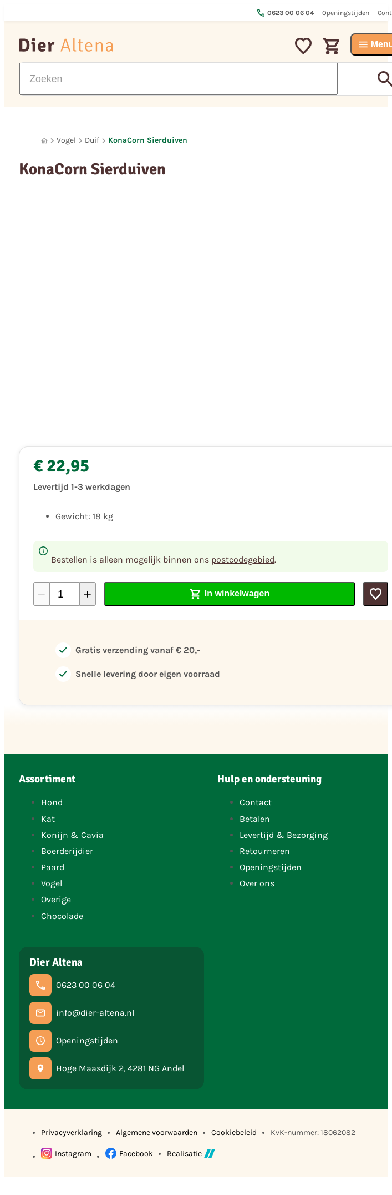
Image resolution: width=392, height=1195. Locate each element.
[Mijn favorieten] (303, 44)
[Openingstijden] (73, 1041)
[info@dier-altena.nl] (81, 1013)
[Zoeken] (178, 79)
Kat (48, 819)
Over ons (257, 883)
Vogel (66, 140)
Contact (256, 802)
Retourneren (265, 851)
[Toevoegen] (375, 594)
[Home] (44, 140)
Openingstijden (271, 867)
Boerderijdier (67, 851)
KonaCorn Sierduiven (147, 140)
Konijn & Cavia (72, 835)
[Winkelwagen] (331, 44)
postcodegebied (242, 559)
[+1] (87, 594)
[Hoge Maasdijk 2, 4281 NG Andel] (106, 1068)
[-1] (41, 594)
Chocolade (62, 916)
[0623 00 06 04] (72, 985)
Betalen (255, 819)
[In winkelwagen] (229, 594)
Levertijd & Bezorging (284, 835)
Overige (56, 899)
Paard (52, 867)
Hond (52, 802)
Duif (92, 140)
